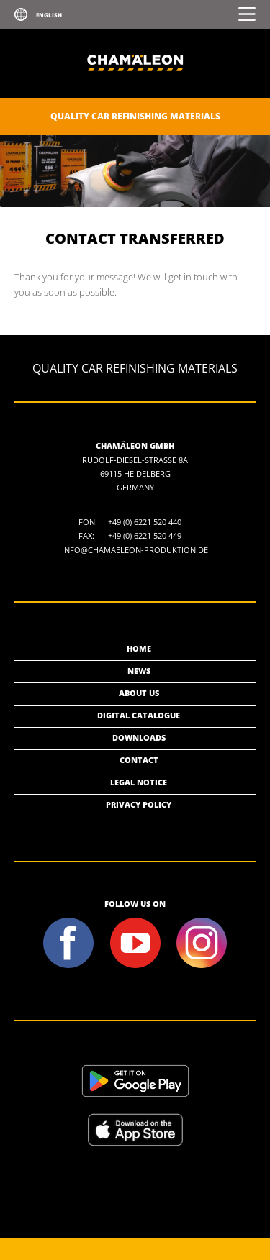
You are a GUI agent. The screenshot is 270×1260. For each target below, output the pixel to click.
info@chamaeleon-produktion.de (135, 549)
